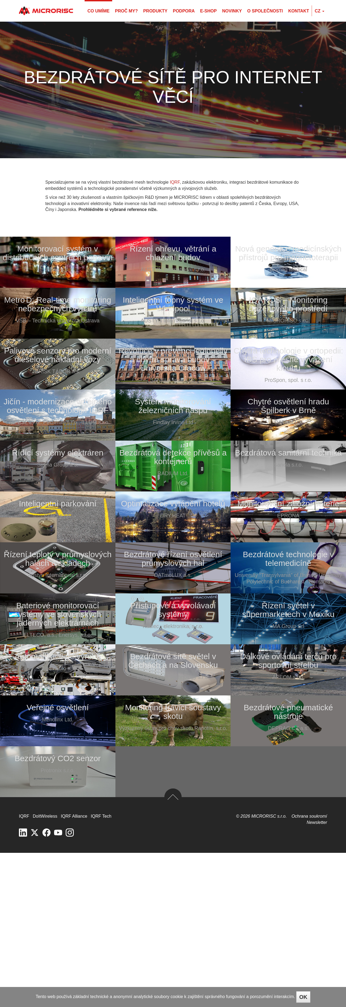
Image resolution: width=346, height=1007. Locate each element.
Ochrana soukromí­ (309, 970)
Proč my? (126, 11)
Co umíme (98, 11)
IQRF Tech (101, 970)
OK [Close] (303, 997)
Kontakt (298, 11)
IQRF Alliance (74, 970)
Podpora (184, 11)
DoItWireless (45, 970)
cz (319, 11)
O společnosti (265, 11)
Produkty (155, 11)
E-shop (208, 11)
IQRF (174, 182)
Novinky (232, 11)
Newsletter (317, 976)
